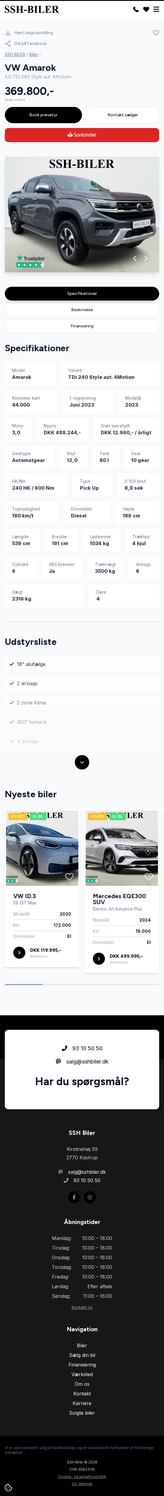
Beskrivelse (82, 309)
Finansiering (82, 326)
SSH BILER (15, 54)
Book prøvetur (43, 114)
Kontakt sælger (123, 114)
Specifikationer (82, 293)
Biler (33, 54)
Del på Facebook (26, 44)
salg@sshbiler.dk (82, 1061)
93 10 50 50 (82, 1048)
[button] (135, 258)
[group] (82, 214)
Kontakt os (82, 1307)
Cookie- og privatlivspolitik (82, 1476)
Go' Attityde (82, 1484)
